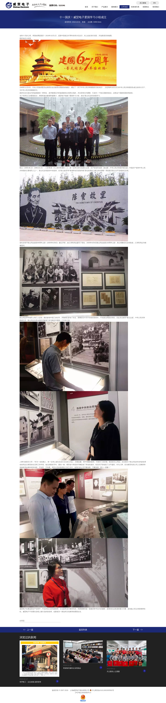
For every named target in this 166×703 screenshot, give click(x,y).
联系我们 (156, 7)
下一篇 (137, 630)
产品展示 (104, 7)
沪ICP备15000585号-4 (83, 693)
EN (154, 3)
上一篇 (28, 630)
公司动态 (124, 7)
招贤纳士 (146, 7)
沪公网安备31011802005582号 (102, 690)
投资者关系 (135, 7)
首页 (86, 7)
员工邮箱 (143, 3)
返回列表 (83, 630)
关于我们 (95, 7)
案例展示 (114, 7)
